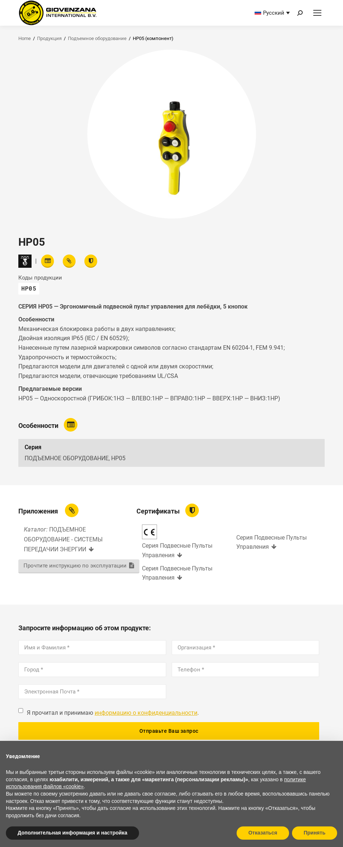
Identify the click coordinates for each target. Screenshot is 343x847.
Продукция (49, 38)
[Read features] (47, 261)
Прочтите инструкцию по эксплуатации (75, 565)
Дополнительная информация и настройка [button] (72, 833)
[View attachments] (69, 261)
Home (24, 38)
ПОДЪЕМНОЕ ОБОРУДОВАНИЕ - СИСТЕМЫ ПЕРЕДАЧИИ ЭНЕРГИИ (63, 539)
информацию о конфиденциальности (146, 712)
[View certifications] (90, 261)
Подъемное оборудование (97, 38)
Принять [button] (314, 833)
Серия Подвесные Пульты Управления (177, 550)
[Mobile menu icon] (317, 13)
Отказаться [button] (262, 833)
